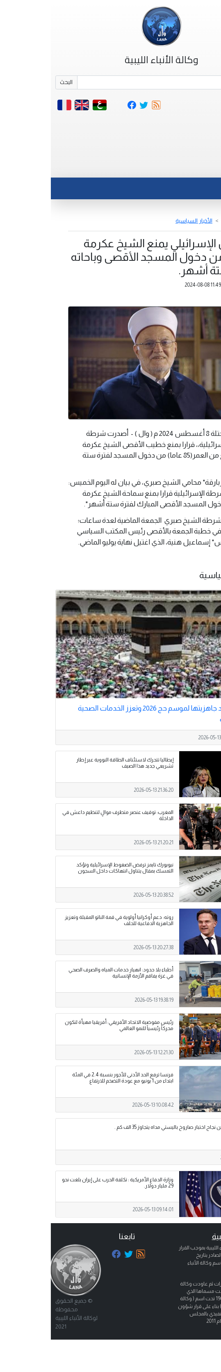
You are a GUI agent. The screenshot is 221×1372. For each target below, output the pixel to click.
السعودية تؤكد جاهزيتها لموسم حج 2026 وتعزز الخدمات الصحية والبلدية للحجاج (119, 712)
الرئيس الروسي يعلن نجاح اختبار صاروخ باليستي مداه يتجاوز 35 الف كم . (137, 1127)
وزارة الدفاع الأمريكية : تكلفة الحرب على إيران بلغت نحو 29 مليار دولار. (67, 1183)
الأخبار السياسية (143, 220)
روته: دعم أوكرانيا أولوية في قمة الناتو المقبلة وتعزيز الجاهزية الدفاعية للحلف (68, 920)
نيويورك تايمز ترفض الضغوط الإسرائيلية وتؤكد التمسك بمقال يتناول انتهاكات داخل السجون (74, 868)
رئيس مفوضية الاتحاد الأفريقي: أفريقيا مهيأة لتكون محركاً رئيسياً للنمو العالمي (68, 1025)
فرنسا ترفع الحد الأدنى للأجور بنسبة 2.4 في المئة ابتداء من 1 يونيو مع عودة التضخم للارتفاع (72, 1078)
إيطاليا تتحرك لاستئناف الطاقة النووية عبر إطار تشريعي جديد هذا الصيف (74, 763)
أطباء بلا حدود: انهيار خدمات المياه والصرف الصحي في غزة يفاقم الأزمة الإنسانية (70, 973)
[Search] (121, 82)
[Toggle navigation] (198, 167)
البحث (15, 82)
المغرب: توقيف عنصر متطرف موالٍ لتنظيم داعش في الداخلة (67, 815)
